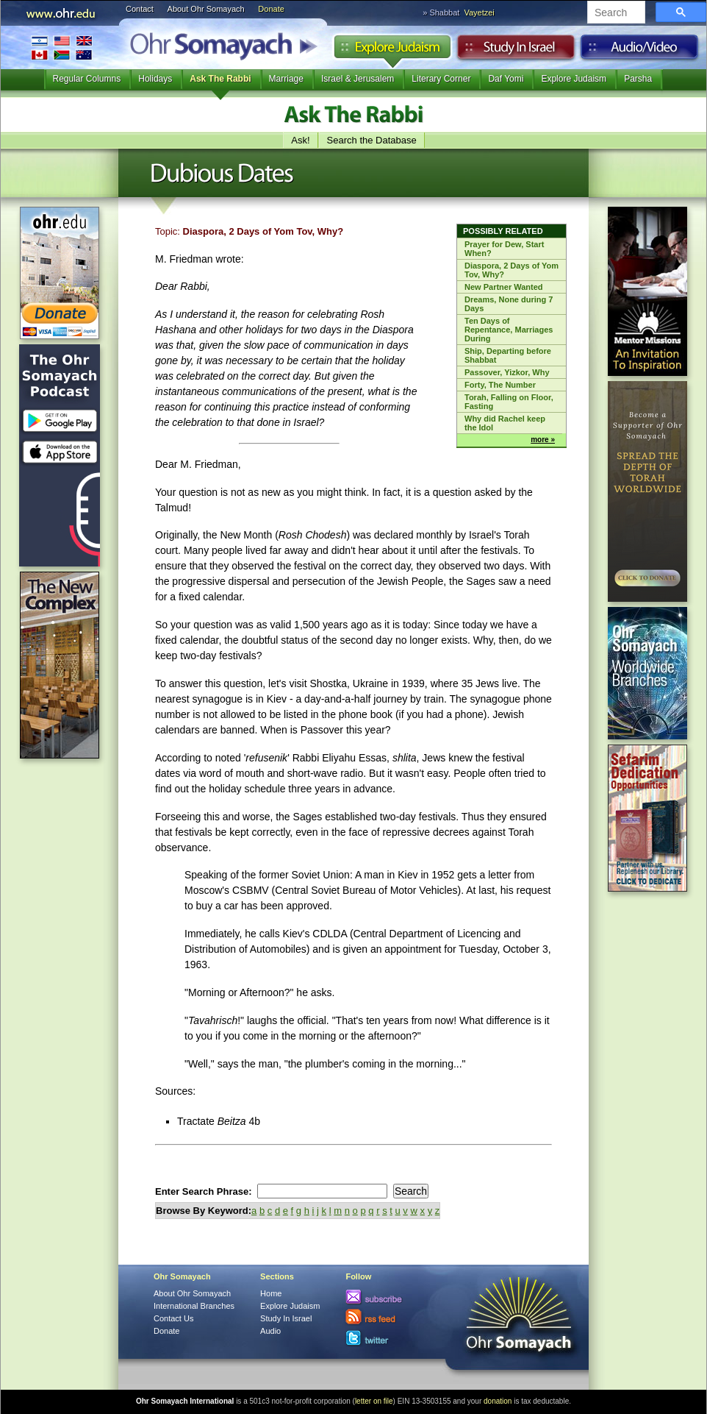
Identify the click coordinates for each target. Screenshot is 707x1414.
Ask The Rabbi (220, 79)
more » (543, 440)
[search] (615, 13)
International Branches (61, 47)
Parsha (638, 79)
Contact (140, 8)
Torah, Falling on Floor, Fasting (508, 402)
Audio (640, 50)
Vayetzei (479, 12)
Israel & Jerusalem (357, 79)
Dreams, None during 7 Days (508, 304)
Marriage (286, 79)
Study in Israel (516, 50)
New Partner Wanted (503, 287)
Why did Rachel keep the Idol (504, 423)
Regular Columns (87, 79)
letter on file (374, 1401)
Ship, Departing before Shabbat (507, 355)
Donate (271, 8)
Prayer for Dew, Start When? (504, 248)
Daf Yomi (505, 79)
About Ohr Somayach (206, 8)
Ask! (300, 140)
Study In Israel (286, 1318)
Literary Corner (441, 79)
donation (498, 1401)
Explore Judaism (392, 50)
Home (270, 1293)
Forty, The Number (500, 384)
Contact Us (173, 1318)
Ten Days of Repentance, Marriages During (508, 329)
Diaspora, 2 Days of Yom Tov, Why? (511, 270)
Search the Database (372, 140)
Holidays (155, 79)
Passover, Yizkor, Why (507, 372)
